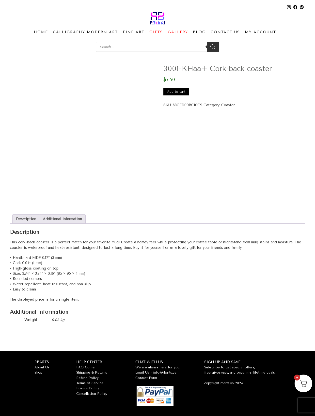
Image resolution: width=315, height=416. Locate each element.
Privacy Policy (87, 388)
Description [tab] (26, 219)
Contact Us (225, 32)
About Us (41, 367)
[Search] (213, 47)
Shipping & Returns (91, 372)
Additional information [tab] (62, 219)
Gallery (178, 32)
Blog (199, 32)
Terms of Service (89, 383)
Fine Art (133, 32)
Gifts (156, 32)
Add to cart (176, 91)
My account (260, 32)
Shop (38, 372)
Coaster (228, 105)
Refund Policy (87, 378)
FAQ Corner (86, 367)
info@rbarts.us (164, 372)
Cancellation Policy (91, 394)
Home (41, 32)
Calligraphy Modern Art (85, 32)
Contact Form (146, 378)
